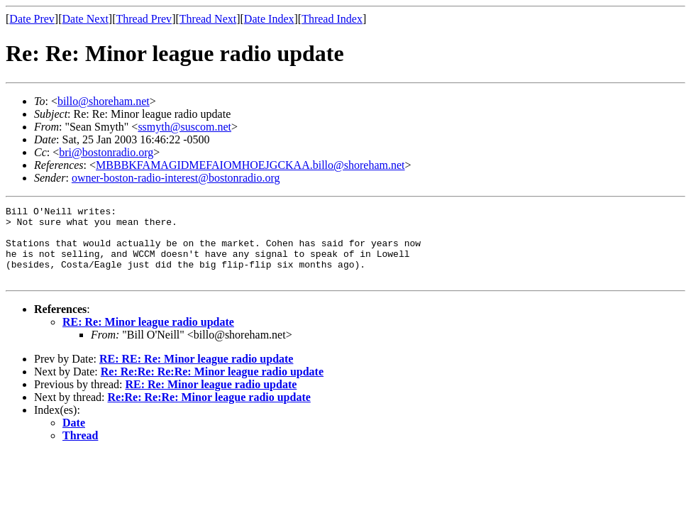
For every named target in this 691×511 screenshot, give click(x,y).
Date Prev (32, 19)
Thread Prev (144, 19)
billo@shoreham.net (103, 101)
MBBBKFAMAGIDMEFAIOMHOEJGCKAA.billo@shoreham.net (250, 165)
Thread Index (332, 19)
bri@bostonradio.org (106, 152)
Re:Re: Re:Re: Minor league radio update (209, 412)
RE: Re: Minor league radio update (148, 337)
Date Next (85, 19)
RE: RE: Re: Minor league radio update (196, 374)
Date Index (269, 19)
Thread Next (207, 19)
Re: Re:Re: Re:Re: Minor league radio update (212, 386)
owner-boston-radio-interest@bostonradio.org (176, 178)
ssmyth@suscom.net (184, 127)
